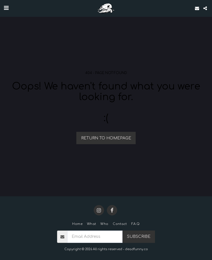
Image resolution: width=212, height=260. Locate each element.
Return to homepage (106, 138)
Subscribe (138, 236)
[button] (6, 8)
